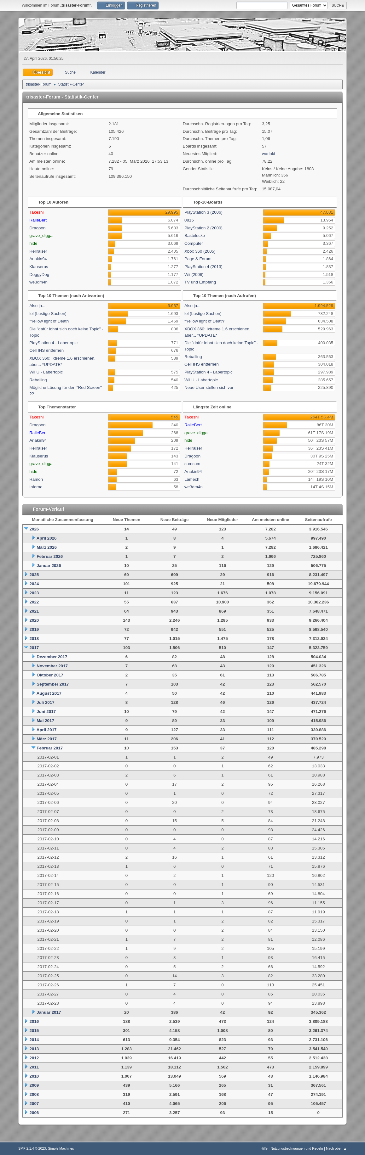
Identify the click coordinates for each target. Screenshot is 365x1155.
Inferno (36, 487)
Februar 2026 (50, 556)
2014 (34, 1039)
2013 (34, 1048)
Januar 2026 (49, 565)
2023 (34, 593)
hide (33, 243)
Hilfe (264, 1148)
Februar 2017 (50, 748)
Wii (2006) (194, 274)
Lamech (191, 479)
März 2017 (47, 739)
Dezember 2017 (52, 656)
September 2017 (53, 684)
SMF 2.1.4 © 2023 (32, 1148)
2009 (34, 1085)
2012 (34, 1058)
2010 (34, 1076)
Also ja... (37, 305)
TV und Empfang (200, 282)
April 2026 (47, 538)
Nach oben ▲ (336, 1148)
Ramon (36, 479)
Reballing (38, 380)
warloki (268, 153)
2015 (34, 1030)
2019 (34, 629)
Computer (193, 243)
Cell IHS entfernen (46, 350)
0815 (189, 220)
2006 (34, 1112)
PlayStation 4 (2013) (203, 266)
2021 (34, 611)
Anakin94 (38, 258)
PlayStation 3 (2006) (203, 212)
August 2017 (49, 693)
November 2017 (52, 666)
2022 (34, 602)
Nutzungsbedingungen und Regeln (296, 1148)
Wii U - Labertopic (46, 372)
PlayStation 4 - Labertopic (53, 342)
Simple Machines (61, 1148)
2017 (34, 647)
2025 (34, 574)
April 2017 (47, 729)
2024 (34, 583)
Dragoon (37, 228)
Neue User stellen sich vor (209, 387)
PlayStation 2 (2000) (203, 228)
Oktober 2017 (50, 675)
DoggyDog (39, 274)
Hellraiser (38, 251)
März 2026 (47, 547)
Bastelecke (194, 235)
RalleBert (38, 220)
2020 (34, 620)
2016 (34, 1021)
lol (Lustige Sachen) (48, 313)
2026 (34, 529)
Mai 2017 (45, 720)
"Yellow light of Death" (49, 321)
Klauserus (38, 266)
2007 (34, 1103)
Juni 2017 (46, 711)
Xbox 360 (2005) (200, 251)
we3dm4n (38, 282)
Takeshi (36, 212)
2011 (34, 1067)
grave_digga (40, 235)
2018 (34, 638)
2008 (34, 1094)
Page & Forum (197, 258)
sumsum (192, 463)
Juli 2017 (45, 702)
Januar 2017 (49, 1012)
